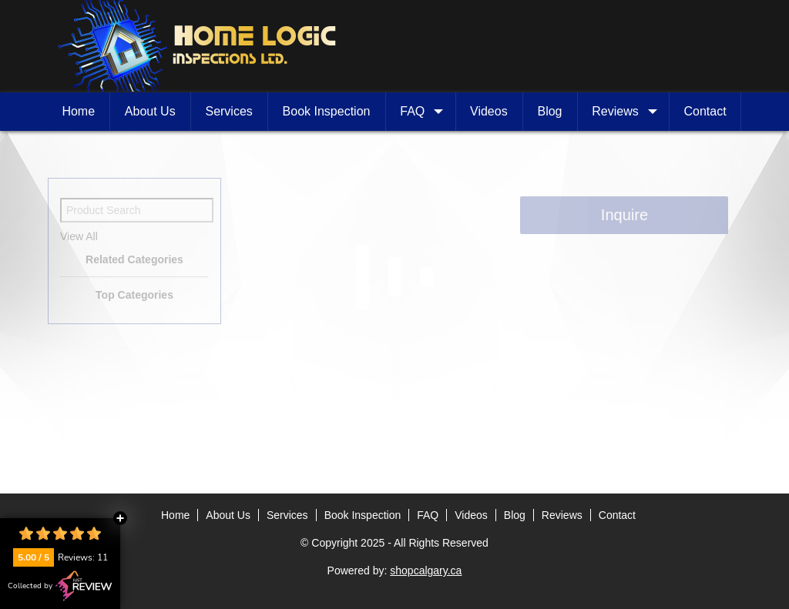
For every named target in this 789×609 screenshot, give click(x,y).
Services (228, 111)
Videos (489, 111)
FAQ (420, 111)
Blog (549, 111)
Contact (705, 111)
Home (78, 111)
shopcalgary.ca (426, 570)
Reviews (622, 111)
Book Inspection (327, 111)
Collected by (60, 586)
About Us (150, 111)
